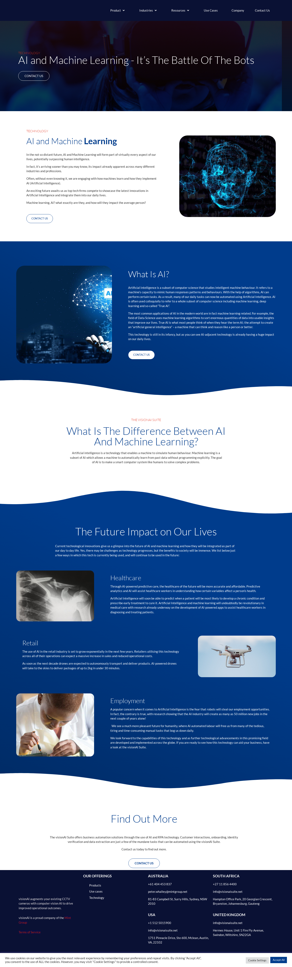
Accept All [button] (278, 960)
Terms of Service (30, 933)
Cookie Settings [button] (257, 960)
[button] (117, 10)
